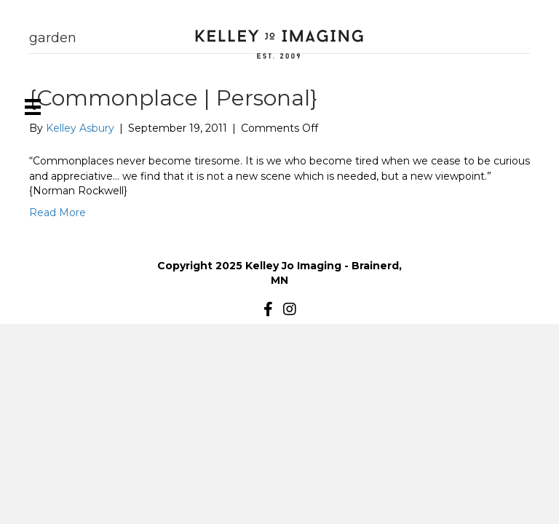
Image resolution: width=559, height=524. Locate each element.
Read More (57, 212)
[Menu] (33, 107)
